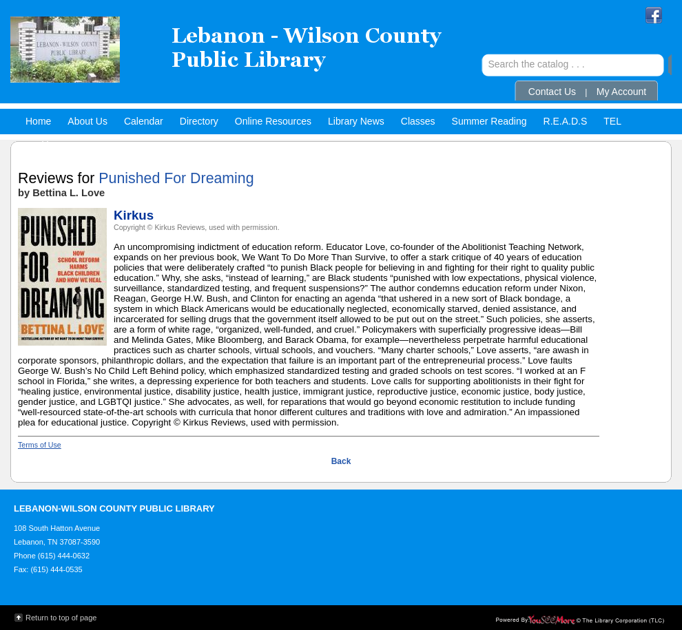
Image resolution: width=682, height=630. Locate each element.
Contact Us (552, 91)
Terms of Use (39, 445)
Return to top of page (60, 617)
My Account (621, 91)
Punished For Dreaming (176, 178)
